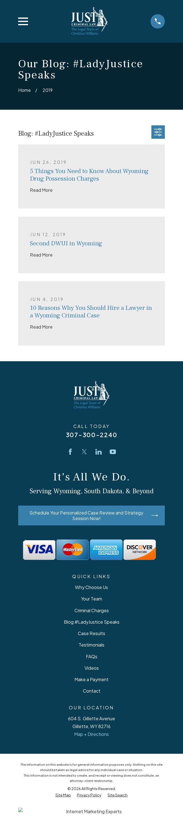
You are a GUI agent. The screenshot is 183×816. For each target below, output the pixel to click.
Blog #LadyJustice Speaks (91, 622)
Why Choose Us (91, 587)
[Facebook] (70, 452)
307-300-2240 (91, 435)
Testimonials (91, 645)
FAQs (91, 656)
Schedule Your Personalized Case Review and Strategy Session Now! (93, 515)
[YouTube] (113, 452)
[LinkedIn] (98, 452)
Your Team (91, 599)
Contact (91, 691)
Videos (92, 668)
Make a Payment (91, 679)
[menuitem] (63, 795)
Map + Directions (91, 734)
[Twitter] (84, 452)
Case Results (91, 633)
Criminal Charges (91, 610)
